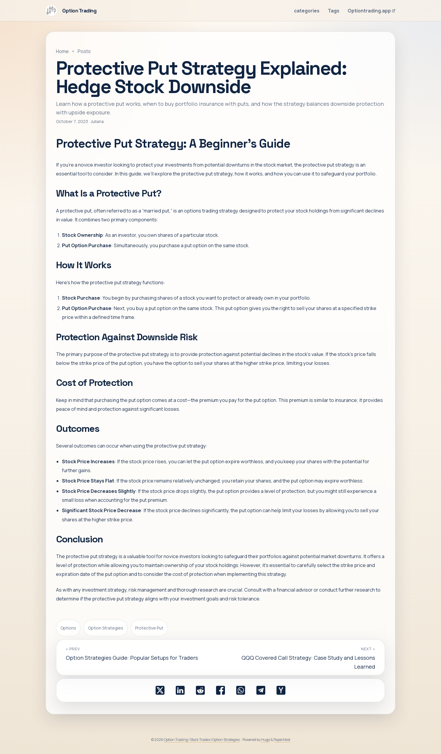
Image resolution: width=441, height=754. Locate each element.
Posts (84, 51)
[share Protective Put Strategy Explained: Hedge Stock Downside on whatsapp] (240, 690)
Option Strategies (105, 628)
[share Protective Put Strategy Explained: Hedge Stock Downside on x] (160, 690)
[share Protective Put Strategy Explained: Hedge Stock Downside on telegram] (260, 690)
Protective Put (149, 628)
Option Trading (71, 10)
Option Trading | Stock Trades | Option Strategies (202, 739)
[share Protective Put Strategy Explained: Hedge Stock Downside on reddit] (200, 690)
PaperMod (282, 739)
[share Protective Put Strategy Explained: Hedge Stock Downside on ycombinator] (281, 690)
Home (62, 51)
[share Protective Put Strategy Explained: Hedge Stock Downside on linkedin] (180, 690)
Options (68, 628)
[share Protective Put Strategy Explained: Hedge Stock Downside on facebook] (220, 690)
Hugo (265, 739)
